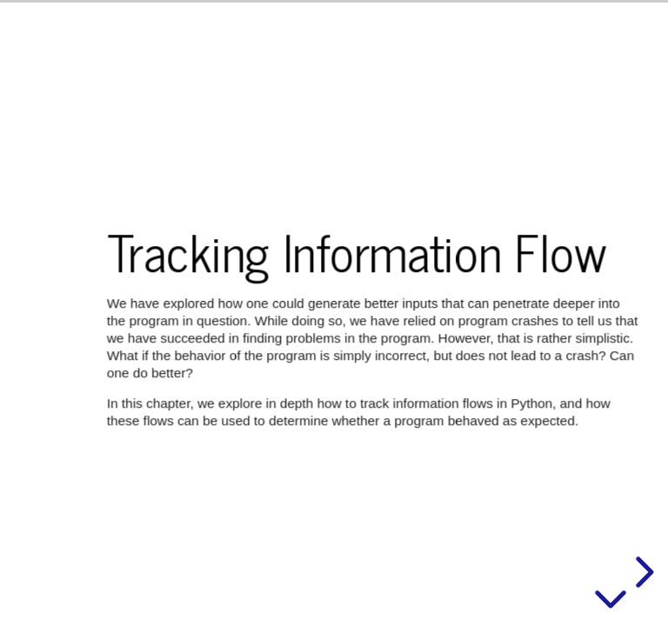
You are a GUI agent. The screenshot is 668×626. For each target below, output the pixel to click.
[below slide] (610, 602)
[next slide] (642, 572)
